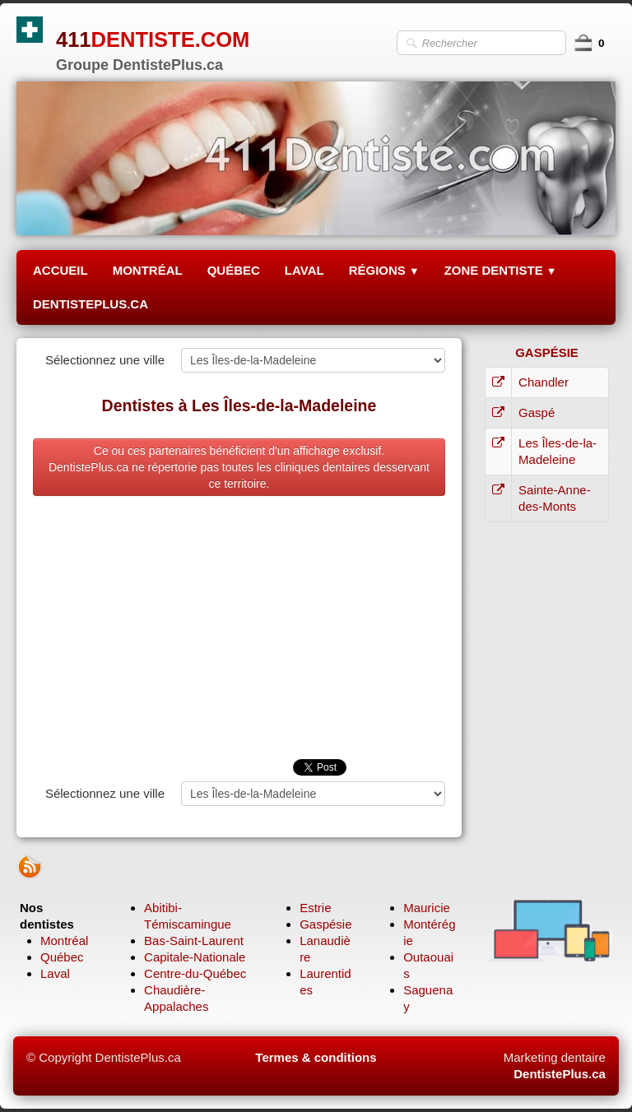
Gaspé (536, 412)
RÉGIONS (384, 270)
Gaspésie (325, 924)
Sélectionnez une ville (105, 360)
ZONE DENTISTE (500, 270)
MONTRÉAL (148, 270)
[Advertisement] (239, 636)
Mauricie (426, 908)
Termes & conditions (315, 1057)
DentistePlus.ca (560, 1074)
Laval (55, 973)
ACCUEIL (60, 270)
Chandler (543, 382)
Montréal (64, 941)
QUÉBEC (233, 270)
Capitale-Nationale (194, 957)
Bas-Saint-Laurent (194, 941)
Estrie (315, 908)
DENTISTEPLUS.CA (90, 304)
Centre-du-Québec (195, 973)
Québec (62, 957)
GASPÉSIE (547, 352)
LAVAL (304, 270)
